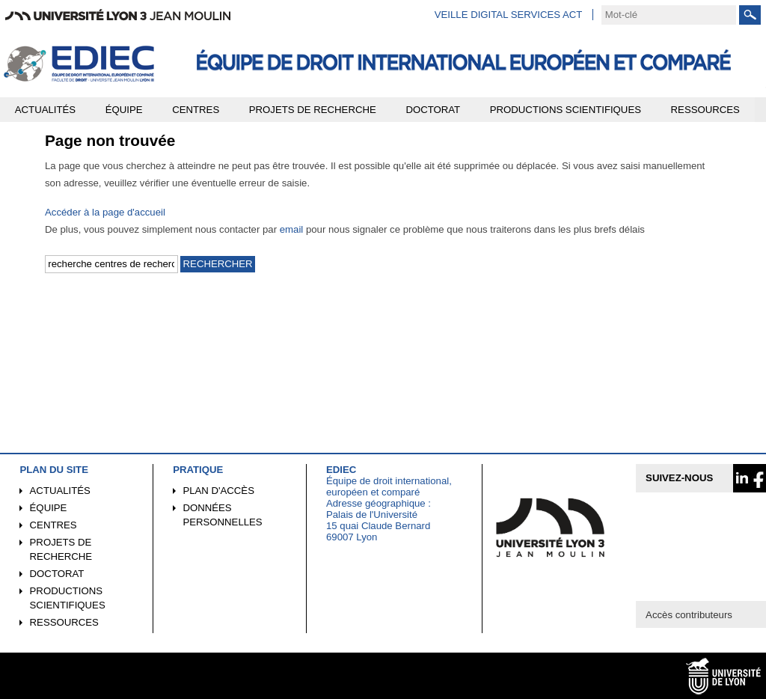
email (292, 229)
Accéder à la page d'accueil (105, 212)
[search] (668, 15)
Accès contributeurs (689, 614)
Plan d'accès (218, 490)
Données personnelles (222, 515)
